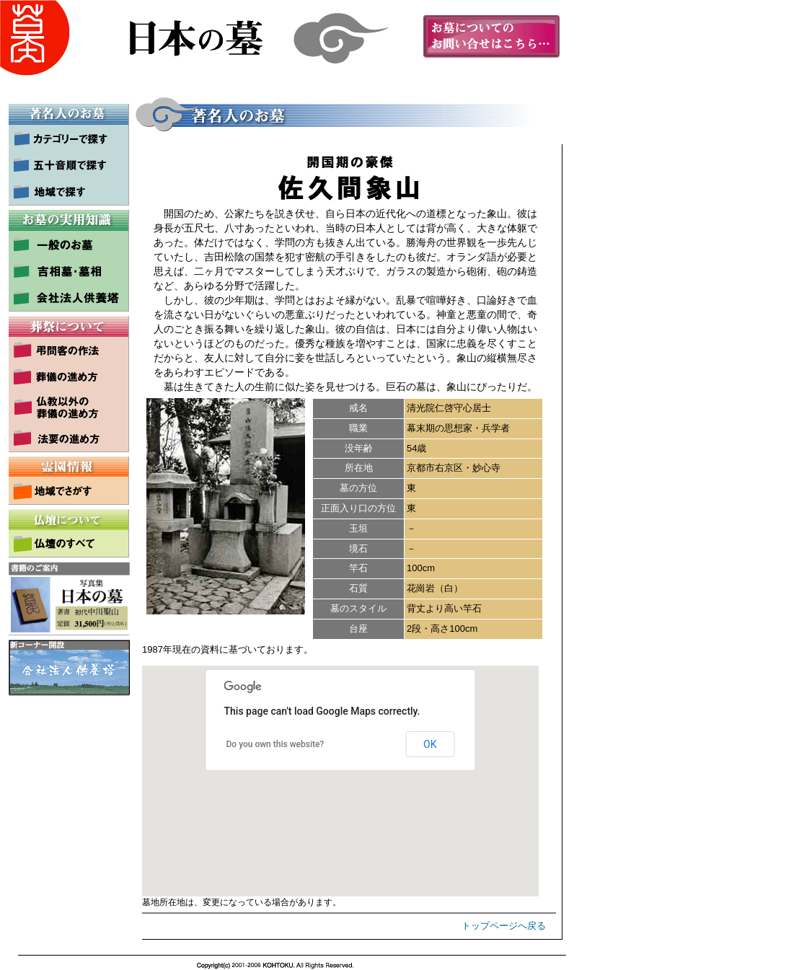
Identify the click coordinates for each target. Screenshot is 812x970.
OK (429, 744)
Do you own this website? (275, 744)
